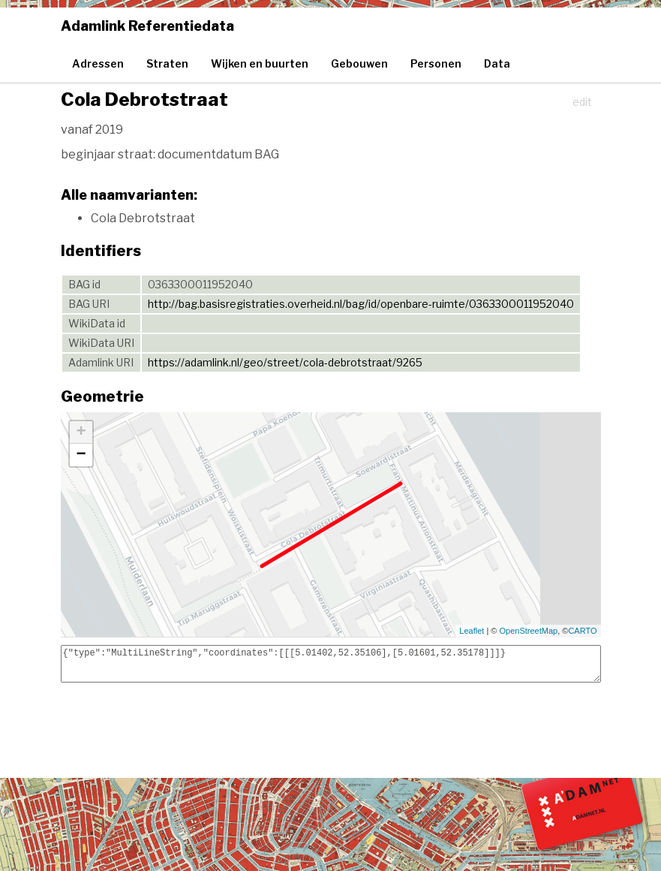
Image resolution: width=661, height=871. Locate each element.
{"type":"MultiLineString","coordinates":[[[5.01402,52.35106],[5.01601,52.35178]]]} (331, 664)
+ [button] (81, 432)
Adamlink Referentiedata (147, 26)
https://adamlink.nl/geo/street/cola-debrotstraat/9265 (285, 362)
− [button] (81, 455)
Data (497, 63)
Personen (435, 63)
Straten (167, 63)
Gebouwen (359, 63)
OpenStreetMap (529, 630)
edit (582, 101)
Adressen (98, 63)
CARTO (582, 630)
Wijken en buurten (259, 63)
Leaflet (471, 630)
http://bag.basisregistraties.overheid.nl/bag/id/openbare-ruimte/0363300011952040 (361, 303)
